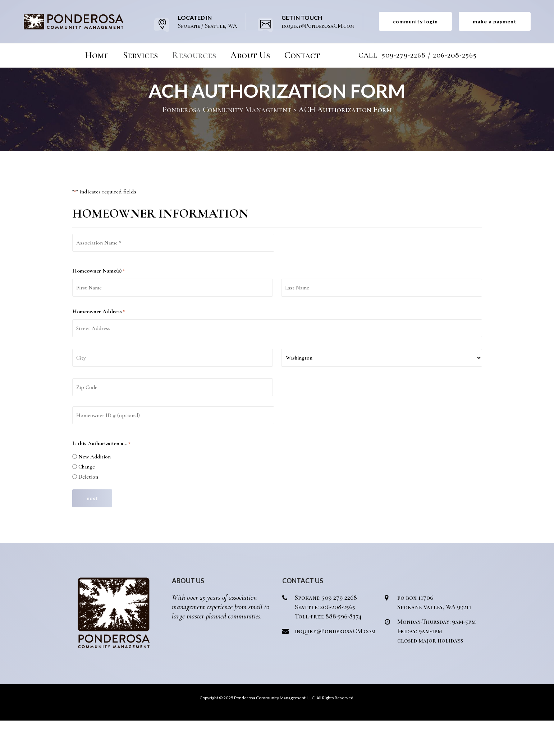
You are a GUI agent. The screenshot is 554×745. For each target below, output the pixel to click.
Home (97, 55)
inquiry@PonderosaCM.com (335, 655)
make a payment (495, 21)
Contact (302, 55)
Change (86, 491)
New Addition (94, 481)
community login (415, 21)
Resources (194, 55)
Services (140, 55)
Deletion (88, 501)
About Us (250, 55)
